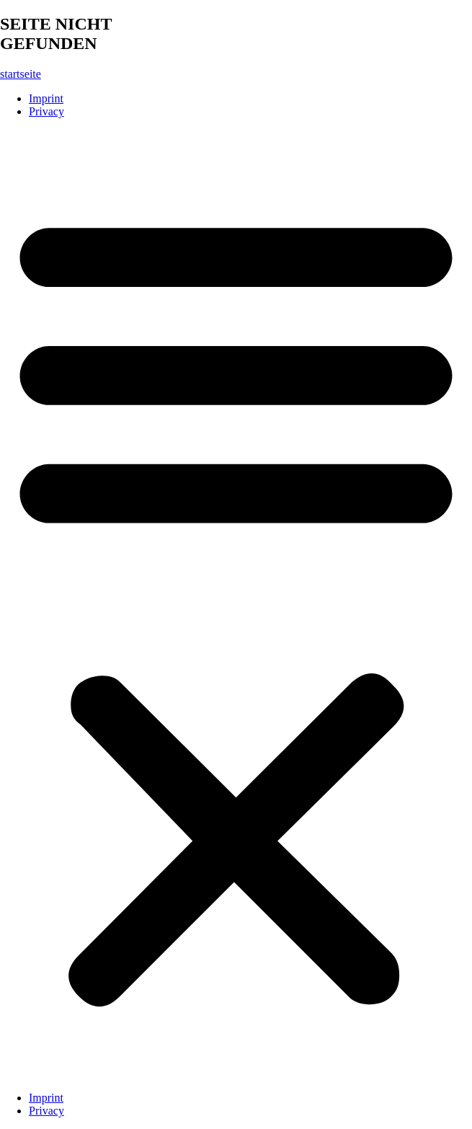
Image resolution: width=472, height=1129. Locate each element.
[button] (236, 605)
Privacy (46, 111)
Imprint (46, 98)
